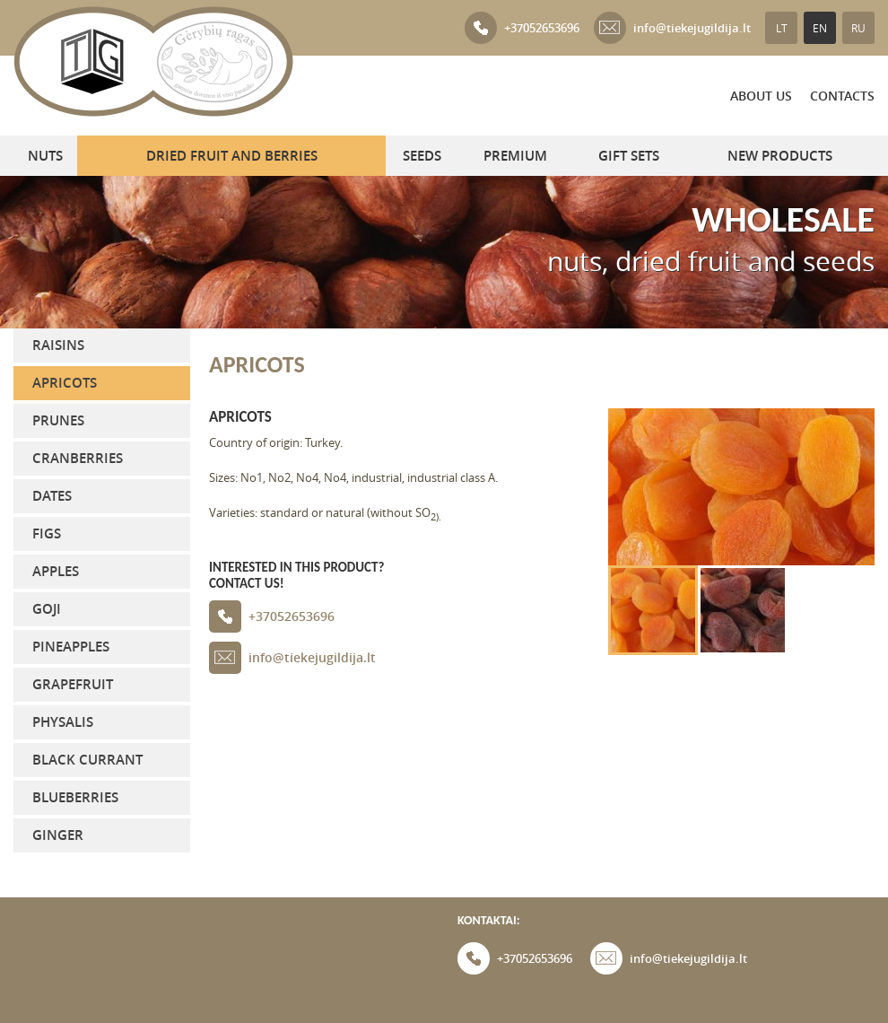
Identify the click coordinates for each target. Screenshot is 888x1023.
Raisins (58, 345)
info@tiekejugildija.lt (672, 28)
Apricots (64, 382)
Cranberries (77, 458)
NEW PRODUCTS (779, 155)
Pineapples (70, 646)
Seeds (422, 155)
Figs (46, 533)
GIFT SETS (628, 155)
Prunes (58, 420)
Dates (52, 495)
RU (858, 28)
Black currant (87, 759)
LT (782, 28)
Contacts (842, 95)
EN (820, 28)
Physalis (62, 722)
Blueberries (75, 797)
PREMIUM (515, 155)
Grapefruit (72, 684)
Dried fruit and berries (232, 155)
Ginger (57, 835)
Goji (46, 608)
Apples (55, 571)
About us (761, 95)
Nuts (45, 155)
